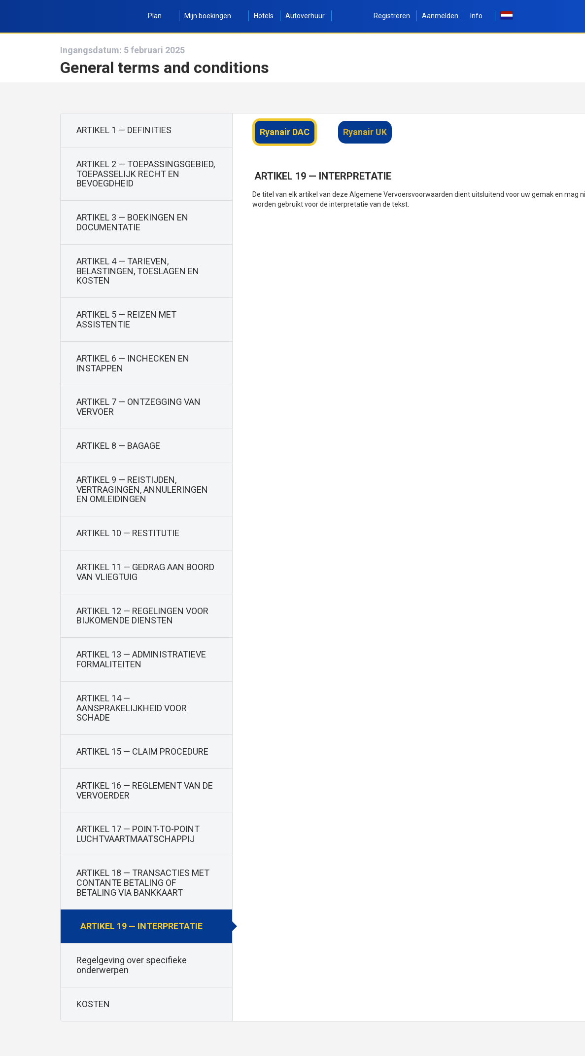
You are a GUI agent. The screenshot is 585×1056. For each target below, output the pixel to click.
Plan (160, 16)
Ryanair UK (365, 132)
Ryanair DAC (285, 132)
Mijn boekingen (213, 16)
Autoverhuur (305, 16)
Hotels (264, 16)
